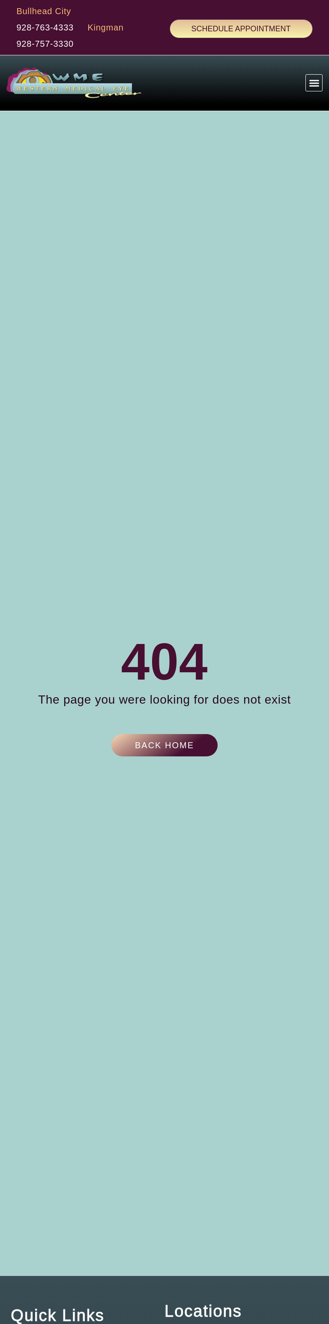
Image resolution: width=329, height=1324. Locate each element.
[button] (314, 86)
